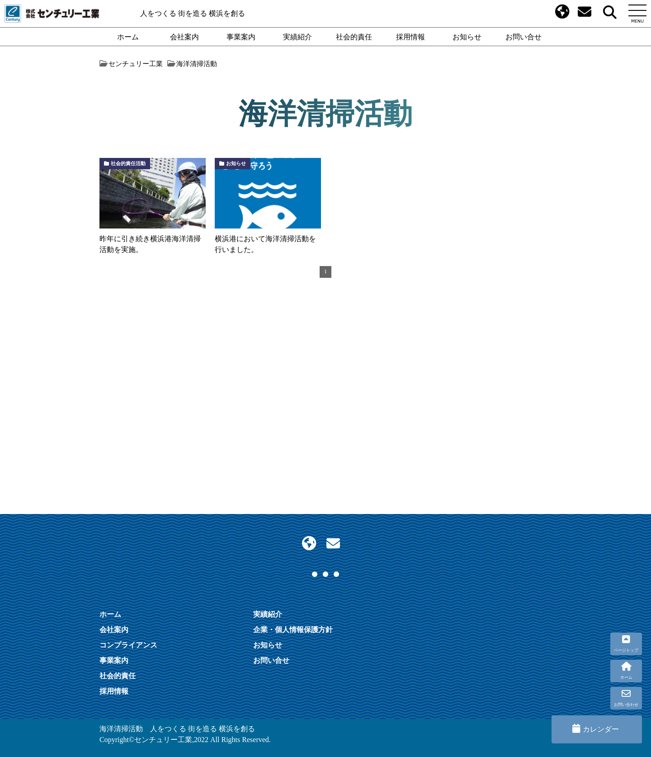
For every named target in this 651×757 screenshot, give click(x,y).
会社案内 (184, 37)
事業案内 (240, 37)
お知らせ (467, 37)
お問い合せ (523, 37)
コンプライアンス (128, 645)
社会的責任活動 (128, 163)
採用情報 (410, 37)
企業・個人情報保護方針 (293, 629)
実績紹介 (297, 37)
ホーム (128, 37)
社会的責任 (354, 37)
